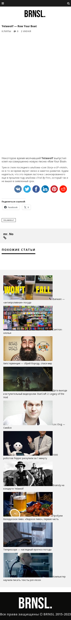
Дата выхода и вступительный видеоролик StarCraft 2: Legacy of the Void (35, 394)
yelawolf (8, 220)
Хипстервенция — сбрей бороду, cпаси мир (27, 363)
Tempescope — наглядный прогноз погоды (27, 549)
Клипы (6, 31)
